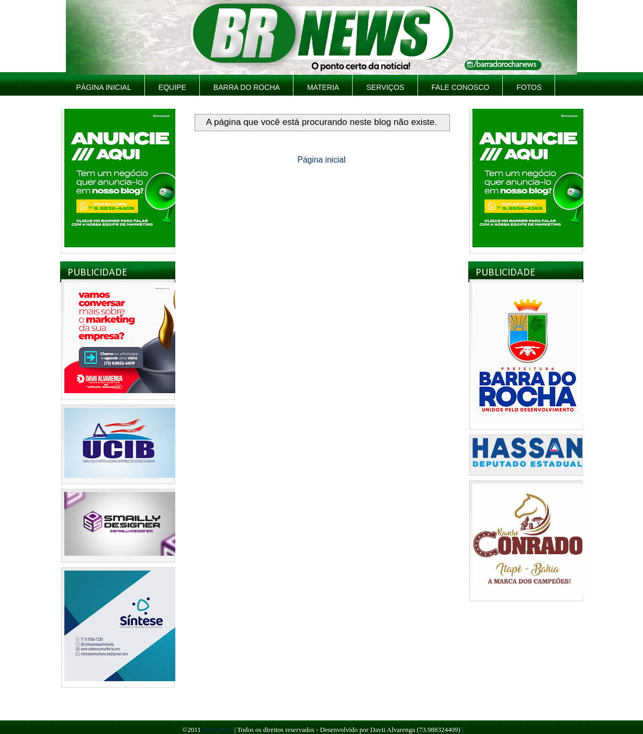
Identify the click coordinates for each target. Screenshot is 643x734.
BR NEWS (217, 729)
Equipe (172, 87)
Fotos (529, 87)
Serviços (385, 87)
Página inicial (103, 87)
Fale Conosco (461, 87)
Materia (323, 87)
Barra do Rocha (246, 87)
